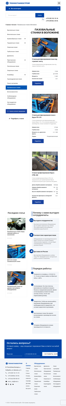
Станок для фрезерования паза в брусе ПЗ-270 (43, 116)
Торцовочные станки (16, 43)
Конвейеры (16, 75)
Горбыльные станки (13, 51)
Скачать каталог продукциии (16, 111)
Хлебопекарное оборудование (11, 97)
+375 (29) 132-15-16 (52, 18)
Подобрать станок (16, 118)
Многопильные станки (13, 34)
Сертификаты (29, 381)
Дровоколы (10, 56)
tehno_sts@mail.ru (13, 381)
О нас (27, 371)
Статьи (27, 373)
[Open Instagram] (9, 384)
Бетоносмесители (12, 92)
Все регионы (29, 388)
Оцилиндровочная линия (14, 79)
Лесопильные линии (13, 66)
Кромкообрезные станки (16, 38)
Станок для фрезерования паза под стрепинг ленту (44, 60)
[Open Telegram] (7, 384)
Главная (28, 368)
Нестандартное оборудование (11, 103)
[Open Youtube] (11, 384)
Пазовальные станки (13, 87)
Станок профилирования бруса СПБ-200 (43, 173)
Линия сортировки (12, 83)
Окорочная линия (12, 47)
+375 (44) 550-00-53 (13, 378)
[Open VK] (13, 384)
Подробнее (38, 83)
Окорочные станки (12, 70)
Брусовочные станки (13, 30)
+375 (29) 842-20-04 (52, 21)
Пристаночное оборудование (16, 61)
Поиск (40, 15)
